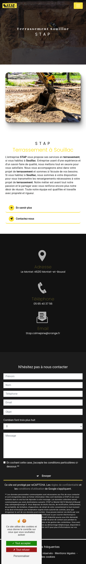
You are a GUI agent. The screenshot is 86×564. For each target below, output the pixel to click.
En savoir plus (20, 208)
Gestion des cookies (43, 556)
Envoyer (46, 472)
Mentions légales (65, 553)
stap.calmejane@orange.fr (43, 330)
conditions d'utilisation (31, 485)
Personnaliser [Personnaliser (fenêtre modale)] (21, 556)
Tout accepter (21, 543)
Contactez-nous (21, 219)
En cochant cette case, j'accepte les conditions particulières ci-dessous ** (42, 461)
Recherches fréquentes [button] (43, 547)
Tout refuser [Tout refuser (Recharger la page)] (21, 549)
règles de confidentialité (65, 481)
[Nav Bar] (78, 5)
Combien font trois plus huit (19, 416)
